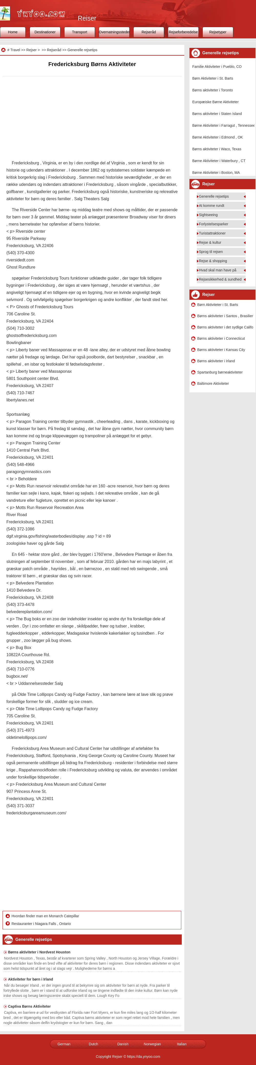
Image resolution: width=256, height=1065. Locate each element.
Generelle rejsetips (83, 50)
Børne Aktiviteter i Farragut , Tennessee (223, 125)
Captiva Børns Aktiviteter (29, 1006)
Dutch (93, 1044)
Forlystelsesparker (213, 224)
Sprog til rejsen (211, 252)
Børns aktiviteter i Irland (216, 361)
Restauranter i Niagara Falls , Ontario (42, 924)
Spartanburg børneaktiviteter (220, 372)
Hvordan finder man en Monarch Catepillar (46, 916)
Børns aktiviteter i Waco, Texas (216, 149)
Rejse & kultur (210, 242)
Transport (79, 32)
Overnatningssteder (114, 32)
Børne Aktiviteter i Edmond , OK (217, 137)
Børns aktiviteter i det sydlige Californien (225, 327)
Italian (181, 1044)
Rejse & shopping (213, 261)
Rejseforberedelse (183, 32)
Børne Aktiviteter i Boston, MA (216, 173)
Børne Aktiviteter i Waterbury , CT (219, 161)
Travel (15, 50)
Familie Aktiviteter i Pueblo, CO (217, 67)
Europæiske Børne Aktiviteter (215, 102)
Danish (123, 1044)
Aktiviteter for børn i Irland (30, 979)
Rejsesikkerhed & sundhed (220, 279)
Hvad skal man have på (217, 270)
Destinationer (45, 32)
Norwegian (152, 1044)
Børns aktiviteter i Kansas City (221, 350)
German (64, 1044)
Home (12, 32)
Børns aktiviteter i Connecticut (221, 338)
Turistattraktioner (212, 233)
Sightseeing (208, 215)
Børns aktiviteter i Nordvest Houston (39, 952)
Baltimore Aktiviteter (213, 383)
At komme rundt (211, 206)
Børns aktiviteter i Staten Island (217, 114)
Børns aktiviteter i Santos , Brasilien (225, 316)
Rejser (31, 50)
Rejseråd (149, 32)
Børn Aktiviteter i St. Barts (212, 78)
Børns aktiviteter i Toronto (212, 90)
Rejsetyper (218, 32)
